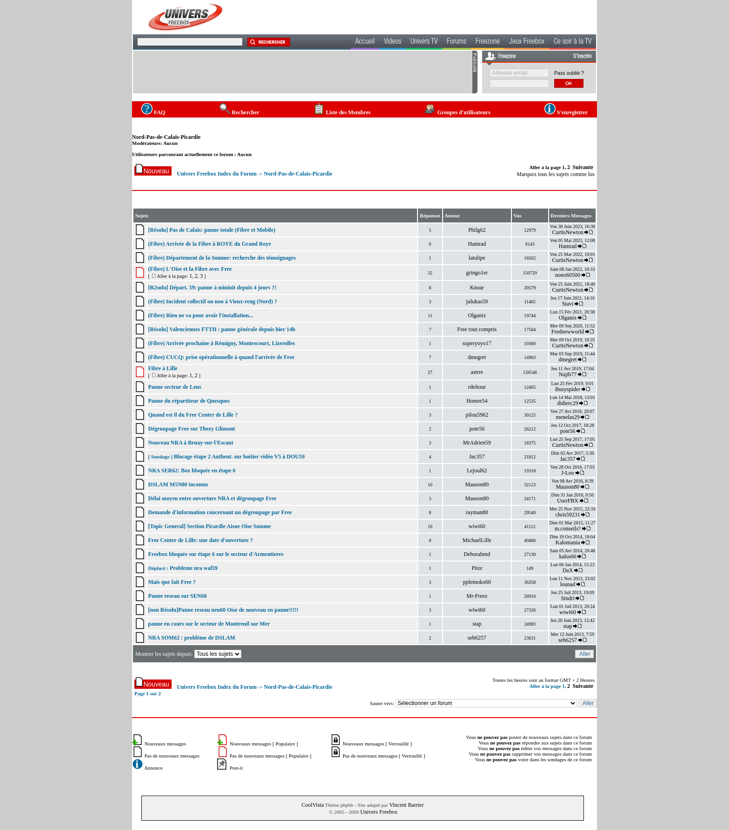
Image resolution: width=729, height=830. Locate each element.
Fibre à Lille (162, 368)
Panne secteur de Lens (174, 387)
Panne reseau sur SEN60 (177, 596)
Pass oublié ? (569, 73)
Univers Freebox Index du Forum (217, 173)
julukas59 (477, 301)
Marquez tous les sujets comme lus (556, 174)
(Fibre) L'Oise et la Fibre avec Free (190, 269)
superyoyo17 (477, 343)
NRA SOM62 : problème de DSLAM (191, 637)
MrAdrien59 (477, 442)
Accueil (365, 42)
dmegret (477, 357)
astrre (477, 372)
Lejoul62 (477, 470)
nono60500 (567, 275)
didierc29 (567, 403)
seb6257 (477, 637)
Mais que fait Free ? (171, 582)
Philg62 (476, 230)
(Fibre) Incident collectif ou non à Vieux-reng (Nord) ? (212, 301)
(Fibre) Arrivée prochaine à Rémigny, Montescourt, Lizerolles (221, 343)
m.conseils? (568, 528)
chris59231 (567, 514)
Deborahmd (477, 554)
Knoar (477, 287)
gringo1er (477, 272)
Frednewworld (567, 331)
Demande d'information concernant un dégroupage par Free (220, 512)
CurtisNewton (567, 232)
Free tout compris (477, 329)
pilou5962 (476, 415)
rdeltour (477, 387)
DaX (568, 570)
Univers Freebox (379, 812)
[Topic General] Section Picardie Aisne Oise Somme (209, 526)
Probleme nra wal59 (194, 568)
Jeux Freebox (526, 42)
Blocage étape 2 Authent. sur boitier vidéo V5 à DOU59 (239, 456)
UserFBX (567, 500)
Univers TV (424, 42)
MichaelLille (477, 540)
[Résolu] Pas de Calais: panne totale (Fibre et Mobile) (211, 230)
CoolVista (313, 805)
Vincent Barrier (406, 805)
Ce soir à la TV (572, 42)
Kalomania (568, 542)
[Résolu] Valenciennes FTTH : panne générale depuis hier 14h (221, 329)
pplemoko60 (477, 582)
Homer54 (476, 401)
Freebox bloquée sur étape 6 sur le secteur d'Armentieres (215, 554)
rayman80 (477, 512)
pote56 (476, 428)
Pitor (476, 568)
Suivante (583, 167)
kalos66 (567, 556)
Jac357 (476, 456)
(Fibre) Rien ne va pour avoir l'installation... (200, 315)
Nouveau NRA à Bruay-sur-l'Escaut (190, 442)
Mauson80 (477, 484)
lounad (568, 584)
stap (476, 624)
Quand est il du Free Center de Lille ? (193, 415)
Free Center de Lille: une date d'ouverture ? (200, 540)
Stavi (568, 304)
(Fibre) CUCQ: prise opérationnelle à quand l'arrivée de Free (221, 357)
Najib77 (568, 374)
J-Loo (567, 473)
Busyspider (567, 389)
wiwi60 (477, 526)
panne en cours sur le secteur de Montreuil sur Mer (209, 624)
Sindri (567, 598)
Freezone (488, 42)
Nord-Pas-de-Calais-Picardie (166, 137)
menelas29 (567, 417)
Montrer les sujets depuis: (189, 654)
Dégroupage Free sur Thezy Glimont (191, 428)
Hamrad (477, 244)
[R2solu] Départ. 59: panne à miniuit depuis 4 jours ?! (212, 287)
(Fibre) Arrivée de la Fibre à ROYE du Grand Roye (209, 244)
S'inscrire (582, 56)
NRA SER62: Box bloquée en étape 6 (191, 470)
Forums (456, 42)
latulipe (477, 258)
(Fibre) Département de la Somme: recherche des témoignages (222, 258)
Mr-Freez (476, 596)
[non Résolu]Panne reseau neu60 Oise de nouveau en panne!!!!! (223, 610)
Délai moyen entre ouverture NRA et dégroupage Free (212, 498)
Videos (392, 42)
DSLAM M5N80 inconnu (178, 484)
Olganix (477, 315)
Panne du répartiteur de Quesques (189, 401)
